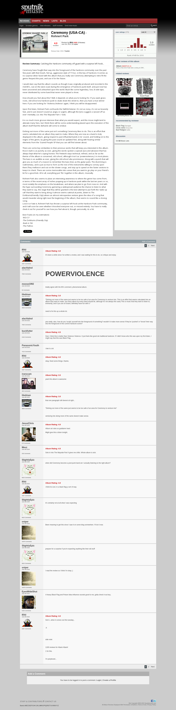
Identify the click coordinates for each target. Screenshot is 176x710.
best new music (71, 25)
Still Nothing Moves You (124, 115)
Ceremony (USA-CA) (69, 32)
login (21, 25)
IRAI (71, 43)
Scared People (144, 96)
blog (63, 21)
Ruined (144, 115)
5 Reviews (81, 42)
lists (55, 21)
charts (36, 21)
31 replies (75, 44)
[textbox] (138, 25)
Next (152, 246)
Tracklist (67, 51)
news (46, 21)
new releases (45, 25)
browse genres (32, 25)
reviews (24, 21)
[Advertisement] (135, 188)
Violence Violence (124, 96)
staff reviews (58, 25)
